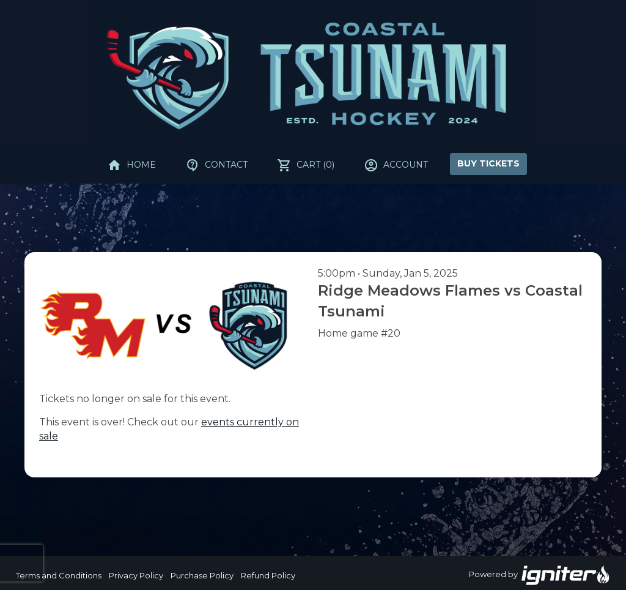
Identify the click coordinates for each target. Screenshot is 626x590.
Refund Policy (268, 575)
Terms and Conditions (58, 575)
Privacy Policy (136, 575)
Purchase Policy (202, 575)
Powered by (540, 575)
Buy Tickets (488, 163)
